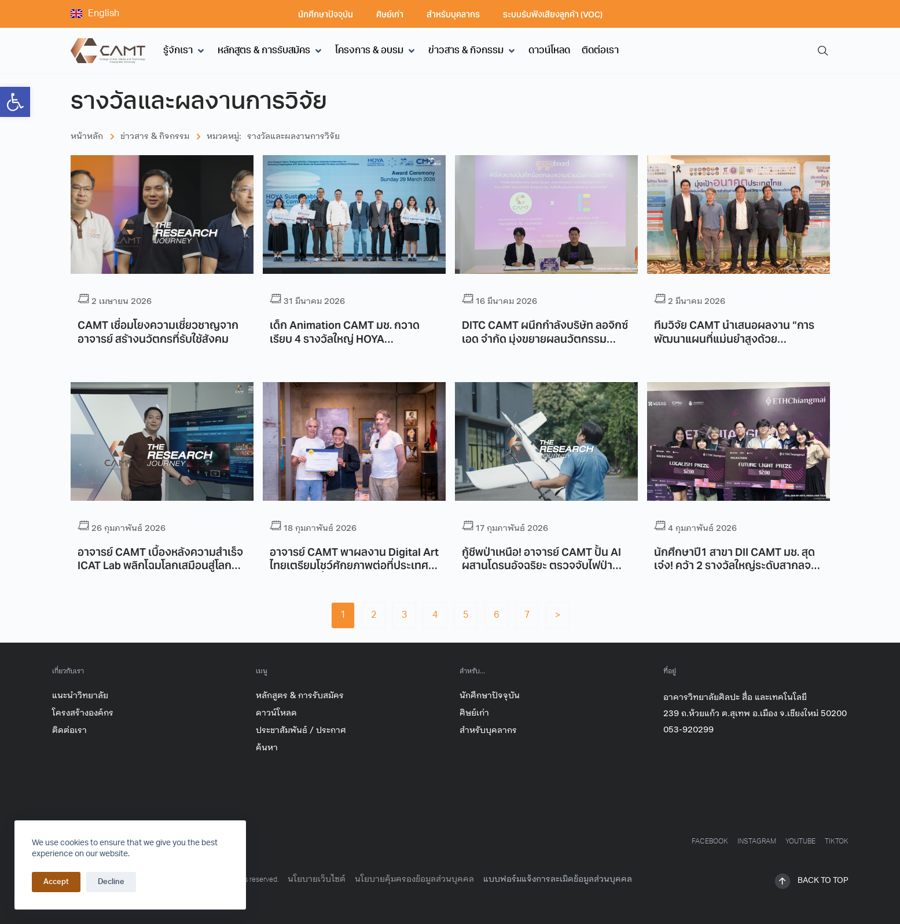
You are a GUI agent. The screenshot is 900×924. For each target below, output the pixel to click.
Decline (111, 882)
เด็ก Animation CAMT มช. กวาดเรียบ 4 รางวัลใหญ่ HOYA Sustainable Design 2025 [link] (345, 338)
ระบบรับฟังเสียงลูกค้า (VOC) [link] (553, 14)
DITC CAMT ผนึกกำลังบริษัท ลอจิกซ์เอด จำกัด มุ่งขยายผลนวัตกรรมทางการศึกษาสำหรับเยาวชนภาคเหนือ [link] (546, 338)
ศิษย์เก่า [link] (389, 14)
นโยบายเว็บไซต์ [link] (317, 879)
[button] (184, 51)
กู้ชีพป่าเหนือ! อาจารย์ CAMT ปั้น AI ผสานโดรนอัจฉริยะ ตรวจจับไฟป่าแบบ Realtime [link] (541, 564)
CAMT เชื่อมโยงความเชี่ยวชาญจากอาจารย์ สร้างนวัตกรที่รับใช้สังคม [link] (158, 331)
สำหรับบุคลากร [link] (453, 14)
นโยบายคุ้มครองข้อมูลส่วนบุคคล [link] (414, 879)
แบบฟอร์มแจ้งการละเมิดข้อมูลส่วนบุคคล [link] (557, 879)
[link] (15, 102)
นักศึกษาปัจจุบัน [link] (325, 14)
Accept (56, 882)
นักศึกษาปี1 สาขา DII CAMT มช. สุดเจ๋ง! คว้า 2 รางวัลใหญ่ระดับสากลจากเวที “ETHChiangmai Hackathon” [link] (738, 564)
